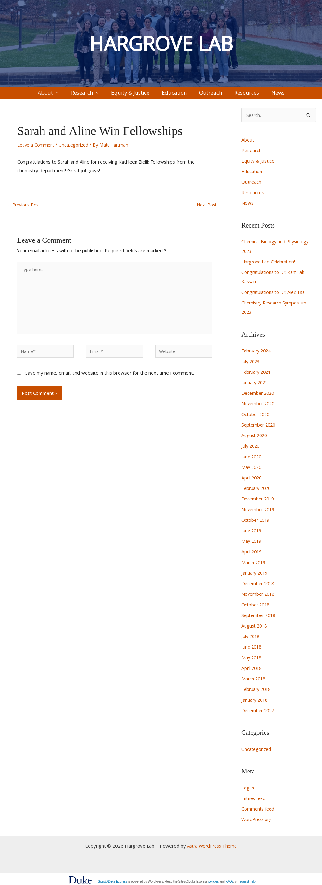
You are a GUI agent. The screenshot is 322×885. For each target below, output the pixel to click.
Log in (247, 785)
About (69, 94)
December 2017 (258, 708)
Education (174, 94)
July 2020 (251, 447)
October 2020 (256, 416)
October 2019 (256, 520)
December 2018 (258, 583)
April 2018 (252, 666)
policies (213, 878)
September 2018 (259, 614)
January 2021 (255, 385)
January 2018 (255, 698)
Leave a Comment (36, 149)
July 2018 (251, 635)
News (254, 94)
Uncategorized (76, 149)
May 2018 (252, 656)
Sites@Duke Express (112, 878)
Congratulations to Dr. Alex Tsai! (275, 295)
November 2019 (259, 510)
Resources (230, 94)
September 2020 (259, 426)
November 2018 (259, 593)
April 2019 (252, 552)
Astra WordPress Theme (212, 843)
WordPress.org (257, 816)
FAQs (229, 878)
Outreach (202, 94)
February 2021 (257, 374)
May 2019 (252, 541)
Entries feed (254, 796)
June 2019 (252, 531)
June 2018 (252, 646)
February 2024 (257, 354)
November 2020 (259, 405)
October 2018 (256, 604)
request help (247, 878)
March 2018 (254, 677)
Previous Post (25, 209)
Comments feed (258, 806)
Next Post (208, 209)
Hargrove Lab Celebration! (269, 265)
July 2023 (251, 364)
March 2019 (254, 562)
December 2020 (258, 395)
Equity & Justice (138, 94)
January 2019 (255, 572)
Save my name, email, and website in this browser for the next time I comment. (109, 382)
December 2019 (258, 499)
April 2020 (252, 479)
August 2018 (255, 625)
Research (98, 94)
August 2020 (255, 437)
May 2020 (252, 468)
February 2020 (257, 489)
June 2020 (252, 458)
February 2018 (257, 687)
